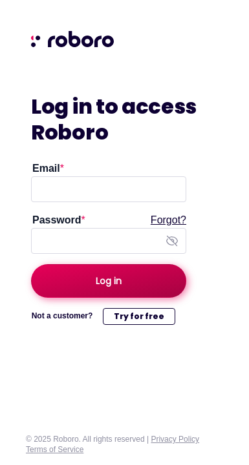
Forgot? (168, 219)
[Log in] (108, 281)
